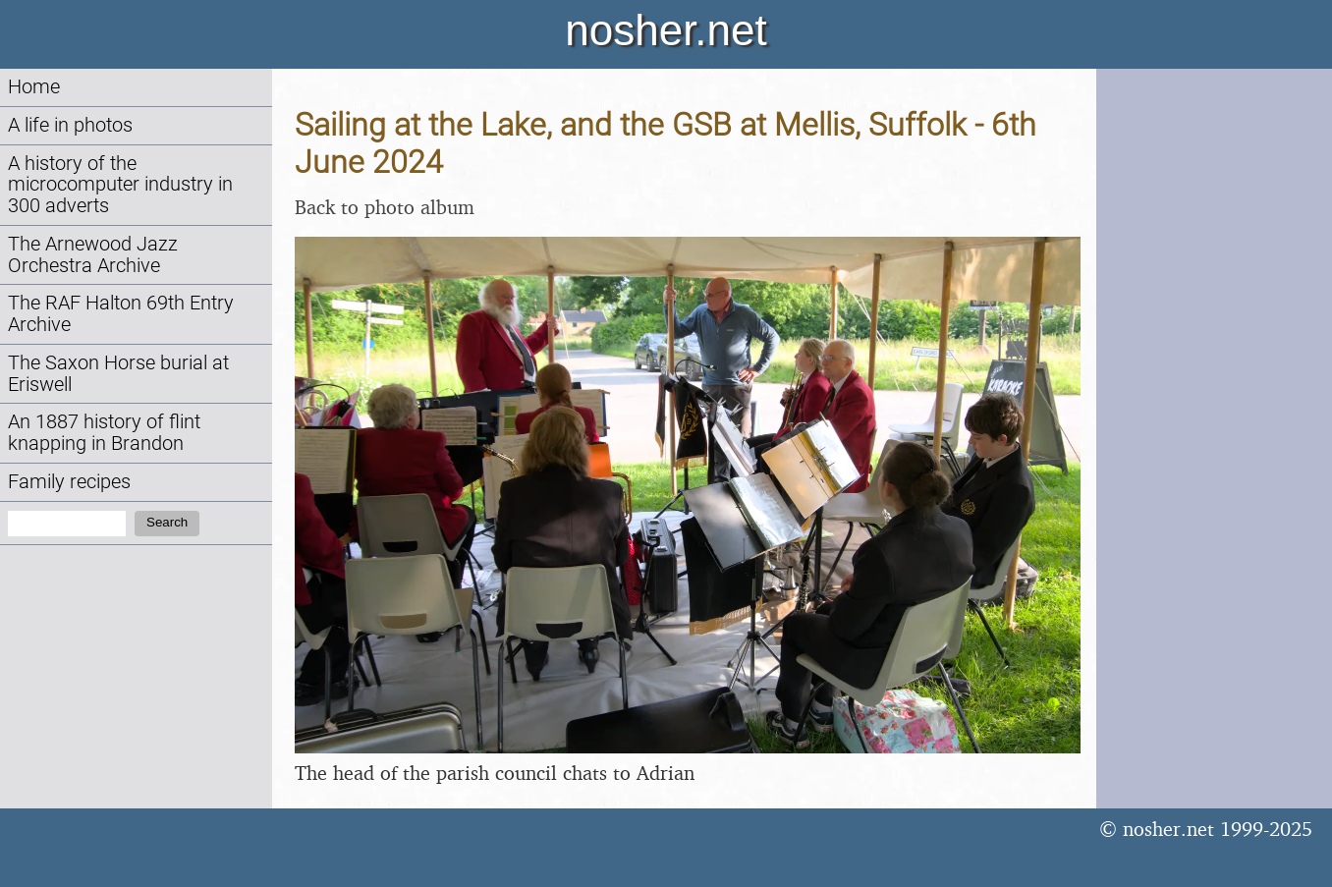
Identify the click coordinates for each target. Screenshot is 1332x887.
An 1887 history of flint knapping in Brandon (104, 433)
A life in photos (70, 125)
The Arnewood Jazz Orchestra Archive (93, 255)
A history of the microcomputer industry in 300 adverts (120, 185)
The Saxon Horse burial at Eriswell (118, 374)
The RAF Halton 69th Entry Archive (121, 314)
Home (34, 87)
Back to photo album (384, 206)
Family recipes (69, 482)
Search (167, 522)
